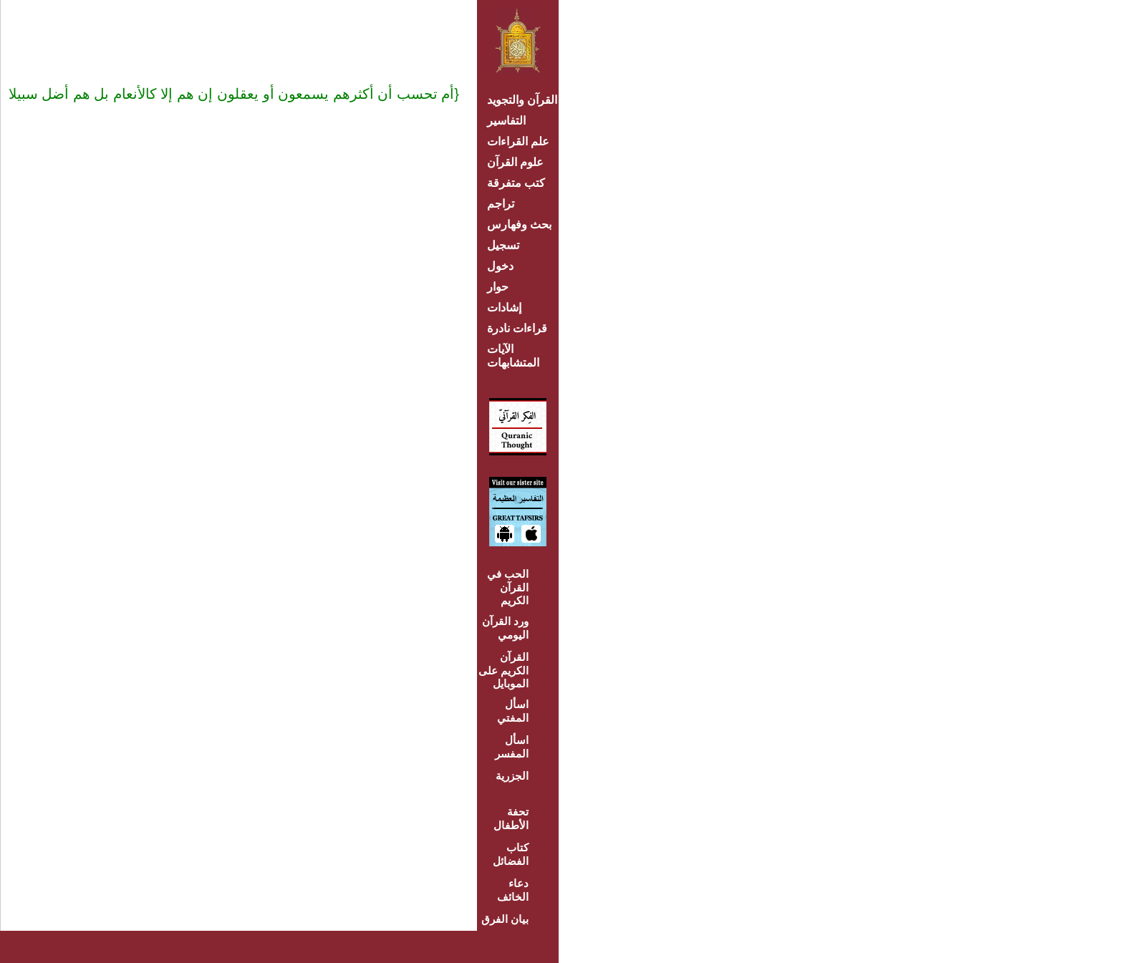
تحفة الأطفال (511, 818)
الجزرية (512, 776)
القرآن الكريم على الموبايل (503, 670)
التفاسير (506, 121)
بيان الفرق (505, 919)
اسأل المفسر (512, 747)
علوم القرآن (515, 162)
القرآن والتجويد (522, 100)
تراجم (500, 204)
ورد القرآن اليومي (505, 628)
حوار (498, 287)
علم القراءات (518, 141)
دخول (500, 266)
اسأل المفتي (513, 711)
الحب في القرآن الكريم (508, 587)
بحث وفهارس (522, 224)
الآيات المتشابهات (513, 356)
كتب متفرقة (516, 183)
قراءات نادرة (517, 328)
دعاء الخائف (513, 890)
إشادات (504, 307)
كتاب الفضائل (511, 854)
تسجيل (503, 245)
